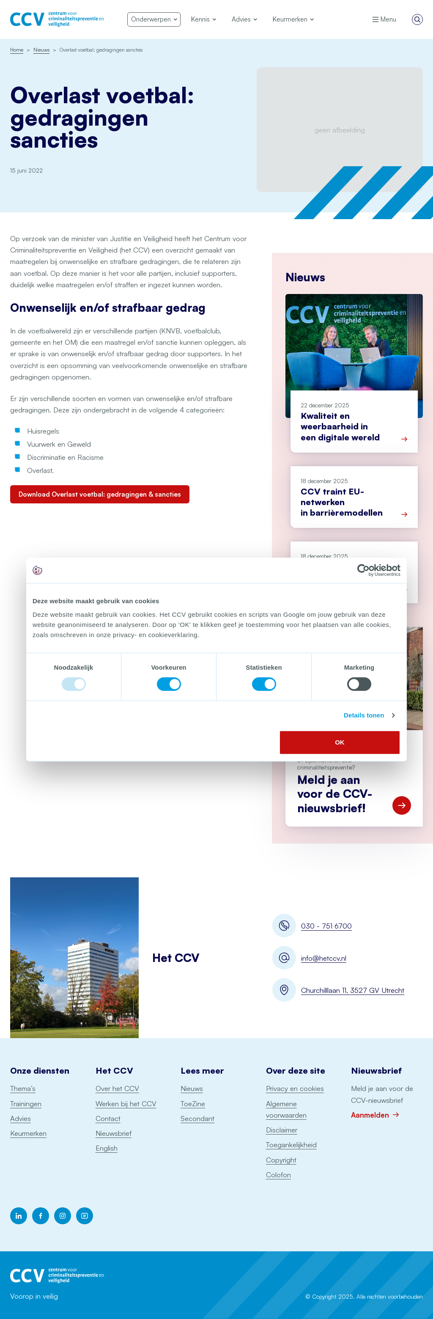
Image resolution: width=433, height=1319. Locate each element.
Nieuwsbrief (114, 1133)
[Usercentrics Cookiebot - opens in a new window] (363, 570)
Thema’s (23, 1088)
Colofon (278, 1174)
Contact (108, 1118)
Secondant (197, 1118)
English (107, 1147)
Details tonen (364, 715)
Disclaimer (281, 1129)
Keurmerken (28, 1133)
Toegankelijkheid (291, 1144)
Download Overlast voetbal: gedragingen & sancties (100, 494)
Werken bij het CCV (126, 1103)
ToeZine (193, 1103)
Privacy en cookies (295, 1088)
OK (340, 742)
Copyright (281, 1159)
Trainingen (25, 1103)
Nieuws (192, 1088)
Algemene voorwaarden (286, 1109)
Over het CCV (117, 1088)
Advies (20, 1118)
